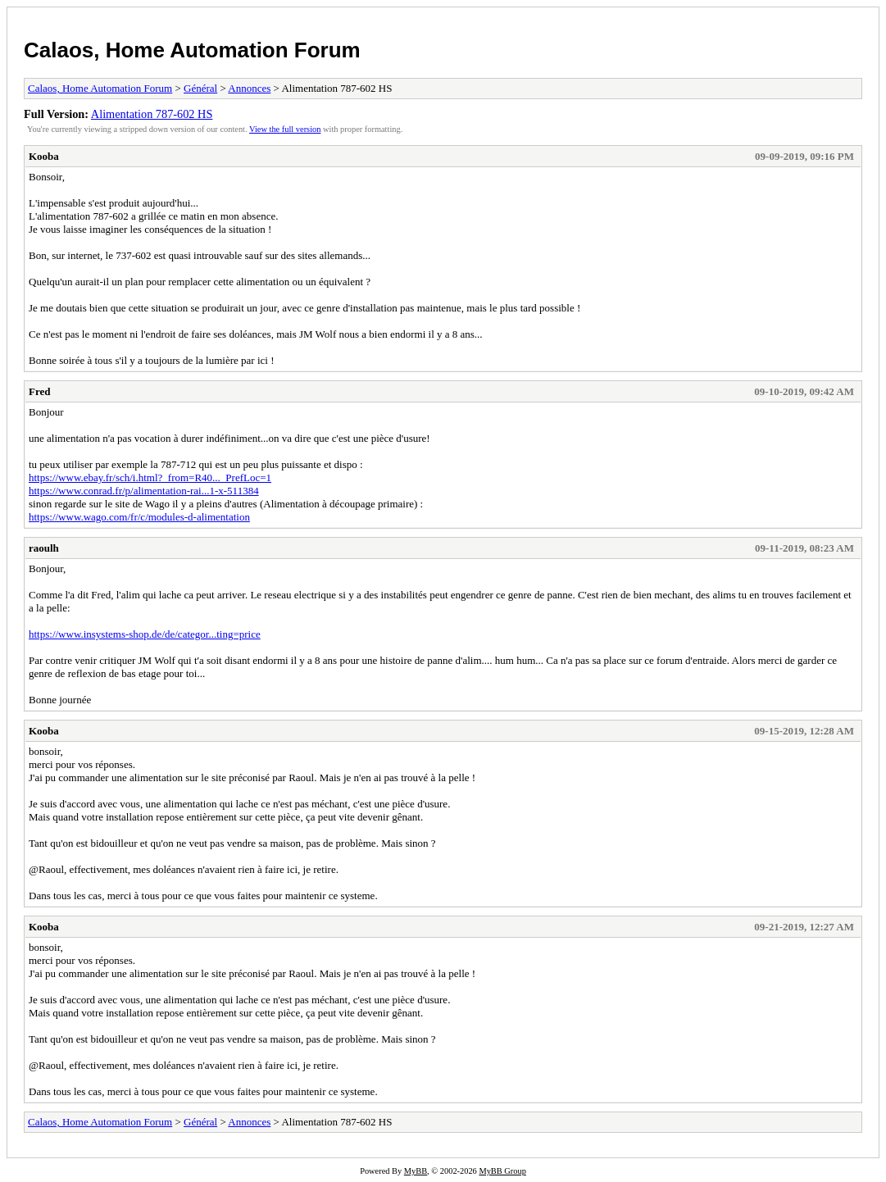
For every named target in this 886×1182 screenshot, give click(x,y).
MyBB (415, 1170)
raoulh (44, 548)
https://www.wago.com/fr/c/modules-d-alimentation (139, 517)
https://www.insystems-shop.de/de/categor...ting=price (145, 634)
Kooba (44, 156)
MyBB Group (502, 1170)
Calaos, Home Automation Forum (192, 50)
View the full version (284, 129)
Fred (39, 391)
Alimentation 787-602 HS (152, 113)
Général (200, 88)
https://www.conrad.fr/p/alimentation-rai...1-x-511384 (144, 490)
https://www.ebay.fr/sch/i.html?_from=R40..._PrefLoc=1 (150, 477)
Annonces (249, 88)
